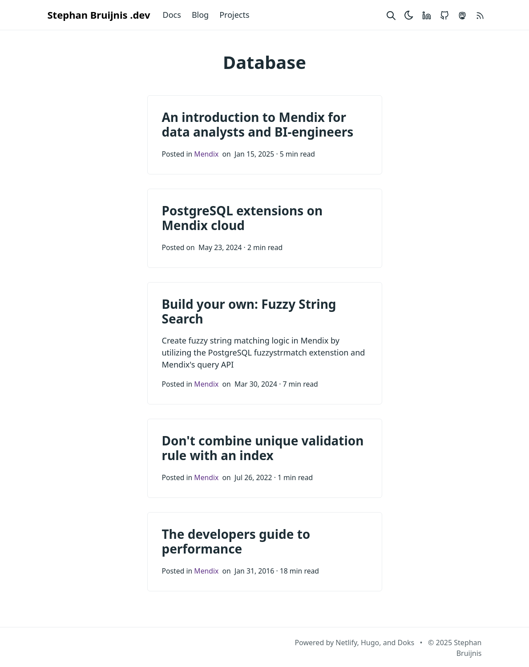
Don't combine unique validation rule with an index (263, 448)
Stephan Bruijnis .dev (99, 14)
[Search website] (391, 15)
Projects (234, 14)
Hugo (370, 642)
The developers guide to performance (236, 542)
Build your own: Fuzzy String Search (249, 311)
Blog (200, 14)
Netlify (346, 642)
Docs (172, 14)
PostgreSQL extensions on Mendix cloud (242, 218)
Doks (406, 642)
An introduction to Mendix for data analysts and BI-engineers (258, 125)
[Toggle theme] (409, 15)
